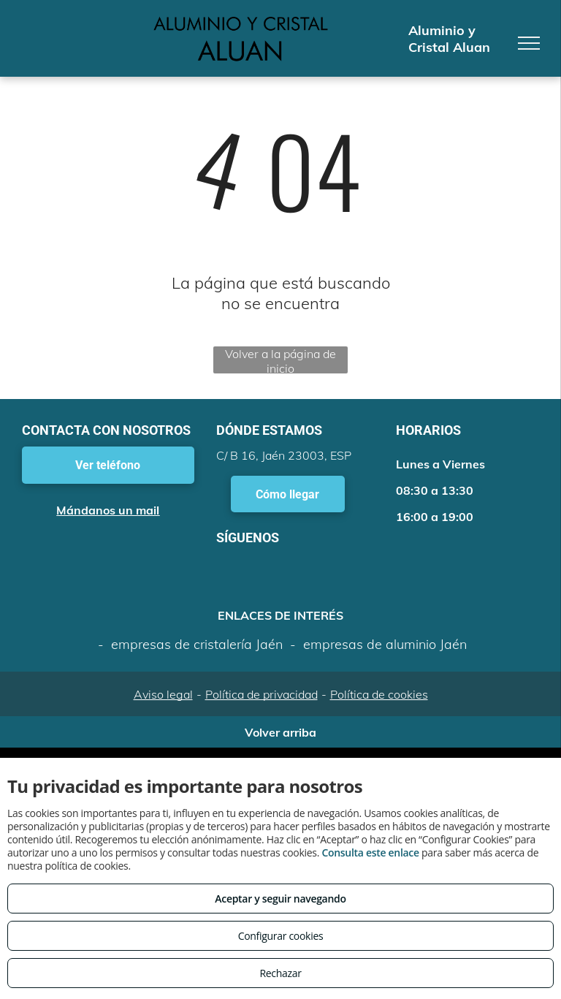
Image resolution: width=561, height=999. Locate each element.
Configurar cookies (281, 936)
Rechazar (280, 973)
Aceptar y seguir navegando (280, 898)
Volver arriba (280, 732)
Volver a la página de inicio (280, 359)
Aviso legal (163, 694)
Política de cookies (379, 694)
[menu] (529, 43)
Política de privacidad (261, 694)
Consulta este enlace (370, 852)
